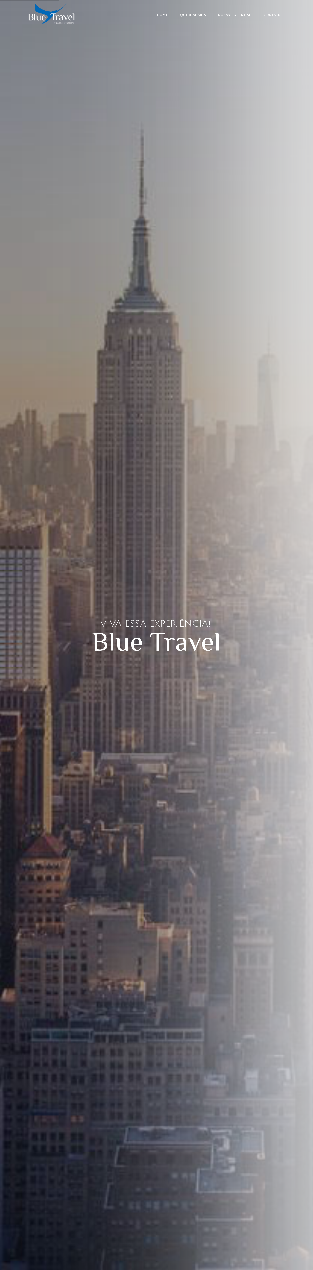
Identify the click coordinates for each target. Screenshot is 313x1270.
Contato (272, 15)
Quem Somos (193, 15)
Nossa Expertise (235, 15)
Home (162, 15)
